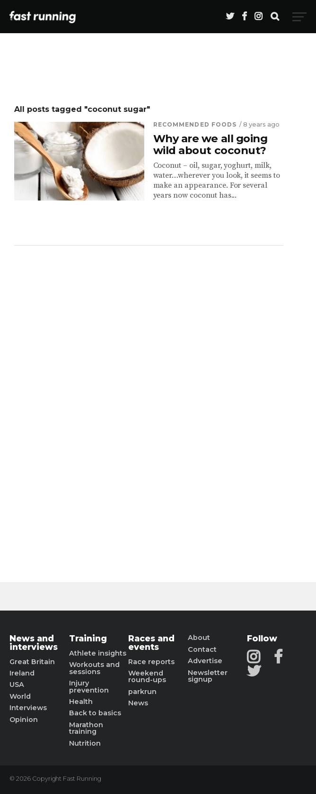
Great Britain (32, 661)
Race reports (151, 661)
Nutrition (85, 743)
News (138, 703)
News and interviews (33, 642)
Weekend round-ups (147, 677)
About (199, 637)
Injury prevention (89, 687)
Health (81, 701)
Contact (202, 649)
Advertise (205, 660)
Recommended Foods (195, 124)
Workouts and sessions (94, 668)
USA (16, 684)
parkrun (142, 691)
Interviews (28, 707)
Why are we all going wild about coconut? (210, 144)
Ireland (22, 673)
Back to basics (95, 713)
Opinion (23, 719)
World (20, 696)
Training (88, 638)
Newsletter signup (208, 676)
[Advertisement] (148, 397)
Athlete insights (97, 653)
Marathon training (86, 728)
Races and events (151, 642)
